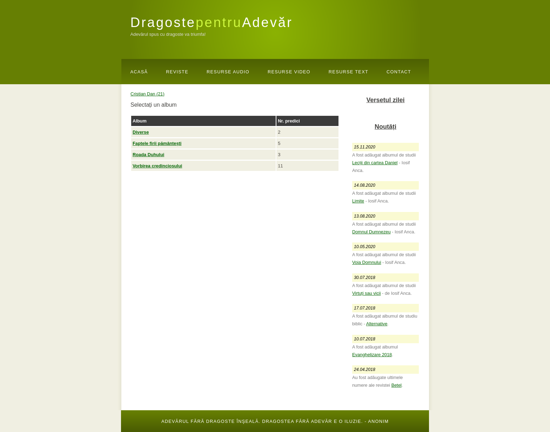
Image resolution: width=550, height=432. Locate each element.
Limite (358, 201)
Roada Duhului (148, 154)
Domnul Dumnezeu (371, 231)
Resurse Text (348, 71)
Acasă (139, 71)
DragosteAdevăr (211, 22)
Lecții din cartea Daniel (374, 162)
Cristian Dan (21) (147, 94)
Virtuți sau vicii (366, 293)
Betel (396, 385)
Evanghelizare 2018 (372, 354)
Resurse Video (289, 71)
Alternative (376, 323)
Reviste (177, 71)
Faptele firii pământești (157, 143)
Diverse (141, 132)
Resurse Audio (228, 71)
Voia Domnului (366, 262)
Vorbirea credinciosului (157, 165)
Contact (399, 71)
